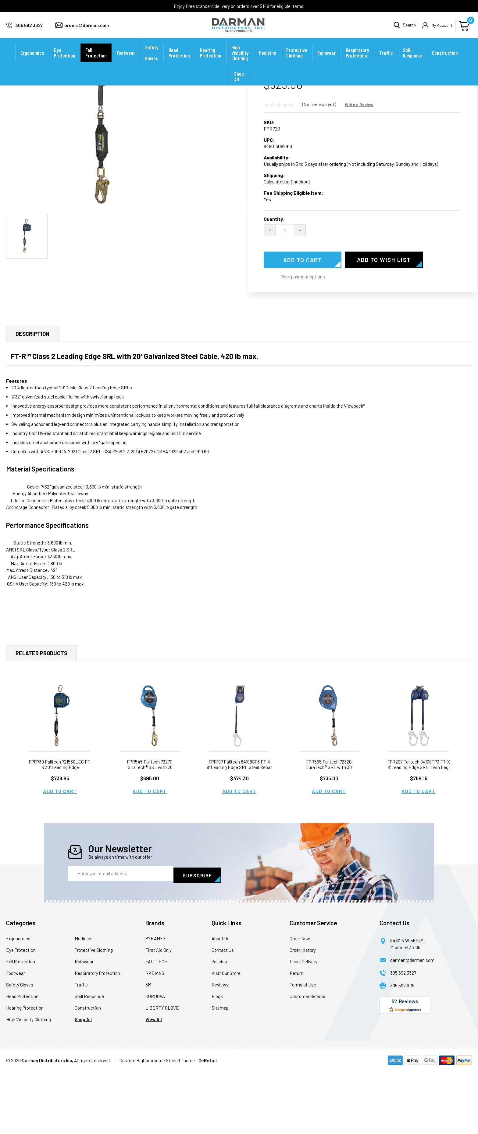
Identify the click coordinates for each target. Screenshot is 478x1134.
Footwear (126, 61)
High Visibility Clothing (240, 60)
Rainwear (326, 61)
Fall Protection (96, 61)
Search (409, 29)
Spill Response (412, 61)
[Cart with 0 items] (465, 29)
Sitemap (220, 1070)
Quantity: (274, 283)
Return (296, 1035)
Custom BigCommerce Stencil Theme (157, 1123)
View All (153, 1082)
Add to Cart (60, 855)
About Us (221, 1001)
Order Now (300, 1001)
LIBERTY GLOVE (162, 1070)
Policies (219, 1024)
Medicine (267, 61)
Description (32, 398)
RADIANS (154, 1035)
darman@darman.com (412, 1022)
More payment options (302, 341)
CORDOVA (155, 1059)
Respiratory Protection (357, 61)
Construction (445, 61)
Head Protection (179, 61)
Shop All (239, 84)
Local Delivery (303, 1024)
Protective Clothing (296, 61)
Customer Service (307, 1059)
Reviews (220, 1047)
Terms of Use (303, 1047)
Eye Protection (64, 61)
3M (148, 1047)
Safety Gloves (152, 60)
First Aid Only (158, 1012)
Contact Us (223, 1012)
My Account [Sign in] (441, 29)
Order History (303, 1012)
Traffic (386, 61)
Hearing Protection (210, 61)
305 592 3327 (29, 29)
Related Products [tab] (41, 717)
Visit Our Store (226, 1035)
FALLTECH (156, 1024)
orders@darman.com (86, 29)
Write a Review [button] (359, 169)
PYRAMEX (155, 1001)
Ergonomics (32, 61)
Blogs (217, 1059)
